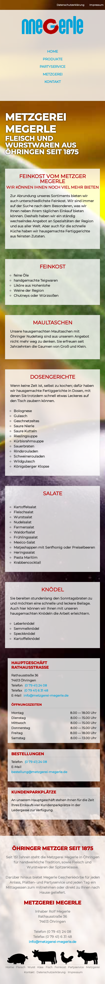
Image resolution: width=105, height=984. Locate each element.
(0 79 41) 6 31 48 (36, 690)
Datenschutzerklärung (70, 4)
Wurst (31, 967)
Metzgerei (52, 74)
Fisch (49, 967)
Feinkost (60, 967)
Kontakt (52, 82)
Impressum (96, 4)
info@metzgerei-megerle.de (46, 695)
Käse (40, 967)
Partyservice (52, 66)
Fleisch (20, 967)
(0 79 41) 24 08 (36, 685)
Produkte (52, 59)
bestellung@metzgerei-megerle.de (39, 772)
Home (52, 51)
